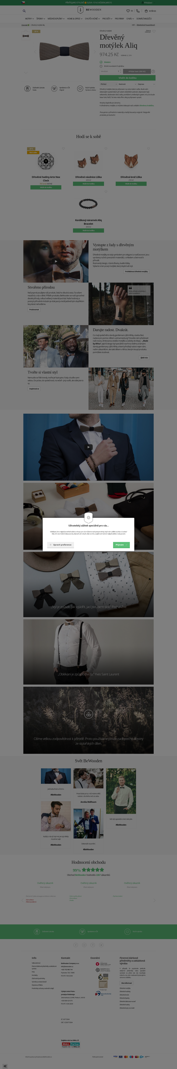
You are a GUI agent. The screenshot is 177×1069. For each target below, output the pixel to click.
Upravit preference (60, 544)
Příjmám (121, 544)
